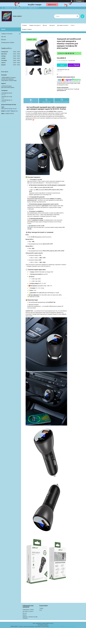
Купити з (74, 65)
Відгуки (3, 39)
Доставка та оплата (62, 25)
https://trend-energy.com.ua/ (8, 108)
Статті (72, 25)
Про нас (45, 25)
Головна (24, 25)
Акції (40, 610)
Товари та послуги (34, 25)
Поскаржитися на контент (55, 626)
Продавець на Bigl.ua (43, 624)
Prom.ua (51, 623)
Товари (41, 608)
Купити (62, 65)
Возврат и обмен (27, 29)
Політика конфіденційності (69, 626)
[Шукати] (77, 16)
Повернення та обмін (7, 42)
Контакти (52, 25)
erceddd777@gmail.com (11, 111)
